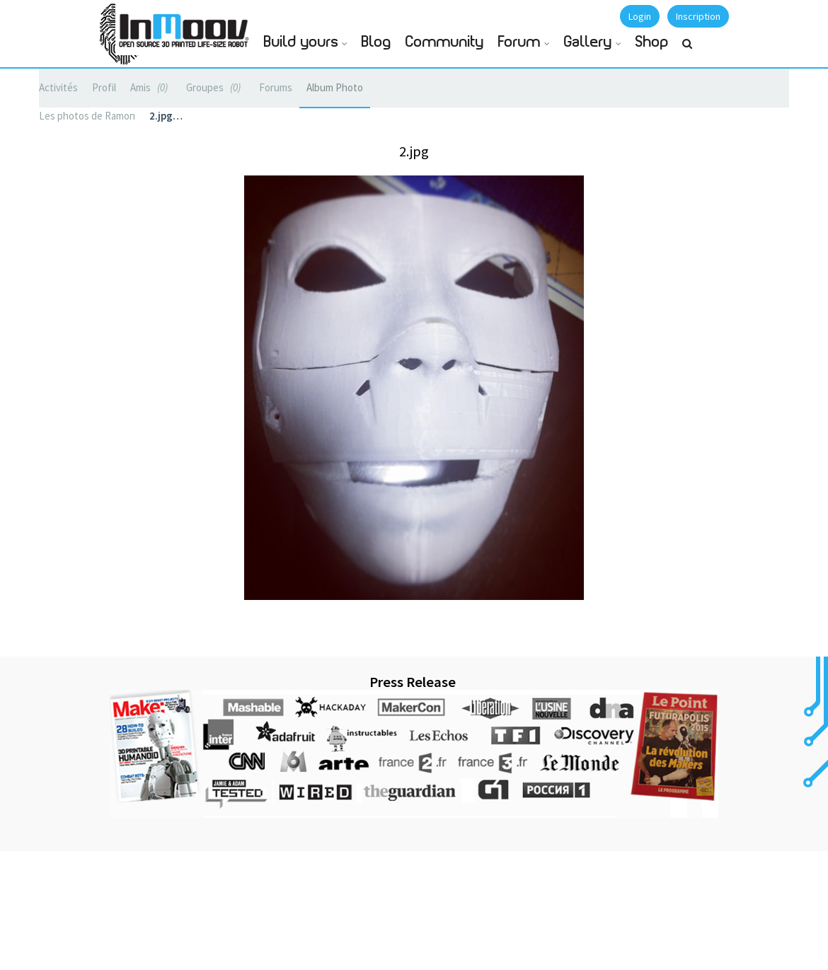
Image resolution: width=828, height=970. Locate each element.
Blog (376, 42)
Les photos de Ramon (87, 115)
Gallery (588, 42)
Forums (275, 87)
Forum (519, 42)
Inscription (698, 16)
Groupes (215, 87)
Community (445, 42)
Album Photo (334, 87)
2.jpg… (166, 115)
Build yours (301, 42)
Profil (104, 87)
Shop (652, 42)
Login (639, 16)
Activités (58, 87)
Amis (151, 87)
